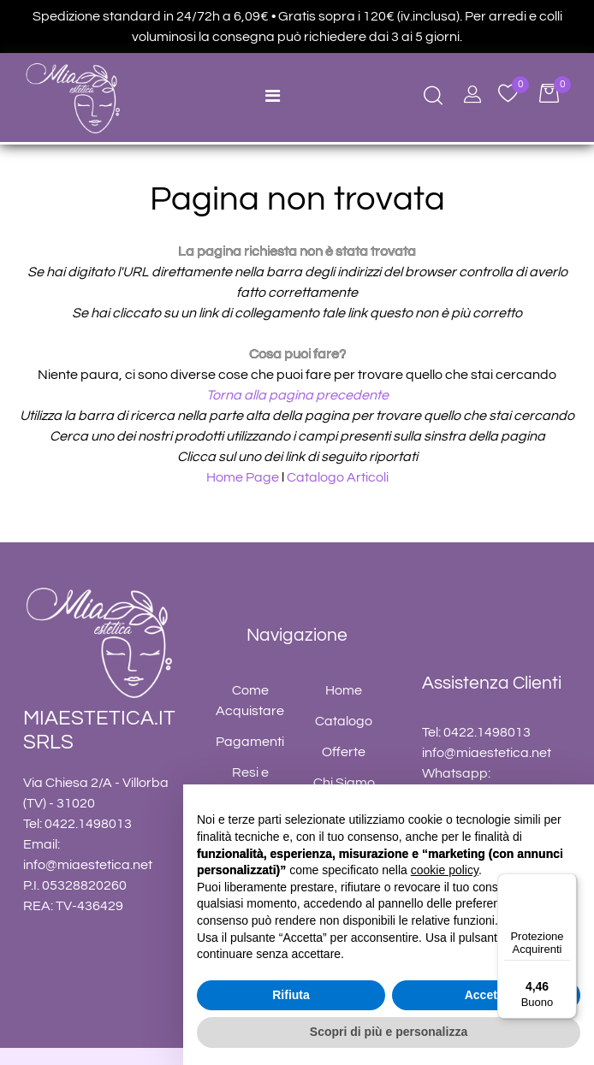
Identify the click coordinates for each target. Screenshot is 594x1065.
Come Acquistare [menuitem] (250, 700)
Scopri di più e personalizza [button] (388, 1031)
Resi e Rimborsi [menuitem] (250, 783)
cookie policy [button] (444, 870)
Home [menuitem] (343, 690)
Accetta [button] (486, 995)
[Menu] (566, 883)
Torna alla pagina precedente (297, 395)
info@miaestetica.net (87, 865)
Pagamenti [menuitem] (250, 741)
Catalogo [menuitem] (343, 721)
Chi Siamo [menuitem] (344, 783)
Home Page (244, 477)
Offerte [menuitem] (343, 752)
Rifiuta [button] (291, 995)
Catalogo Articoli (338, 477)
